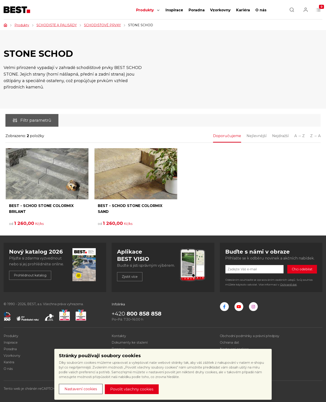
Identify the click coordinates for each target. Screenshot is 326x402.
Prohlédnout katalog (30, 275)
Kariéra (243, 10)
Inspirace (174, 10)
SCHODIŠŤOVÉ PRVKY (102, 25)
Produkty (145, 10)
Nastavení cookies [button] (81, 389)
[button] (158, 12)
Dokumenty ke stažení (130, 342)
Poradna (197, 10)
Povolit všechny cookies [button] (131, 389)
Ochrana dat (229, 342)
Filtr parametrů (32, 120)
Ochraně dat (288, 284)
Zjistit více (130, 277)
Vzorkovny (220, 10)
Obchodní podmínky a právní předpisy (249, 336)
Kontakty (119, 336)
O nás (260, 10)
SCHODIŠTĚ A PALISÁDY (56, 25)
